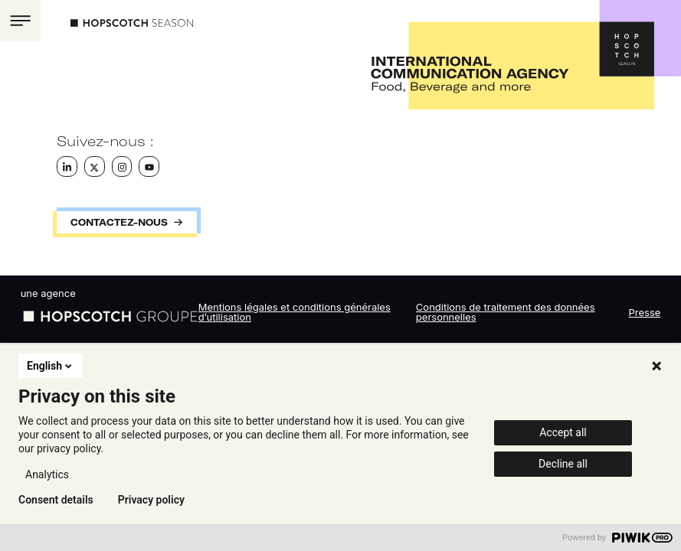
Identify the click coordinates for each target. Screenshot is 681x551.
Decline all (563, 464)
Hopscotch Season (131, 23)
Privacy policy (151, 500)
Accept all (563, 432)
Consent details (55, 500)
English (50, 366)
